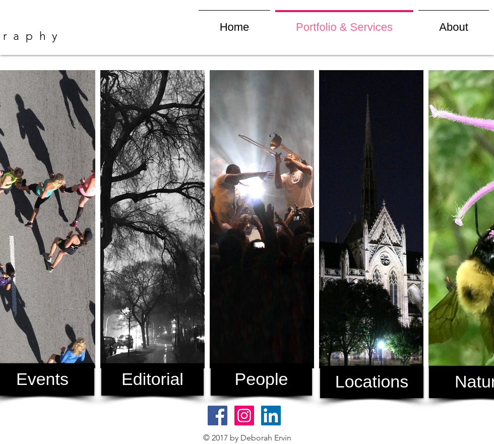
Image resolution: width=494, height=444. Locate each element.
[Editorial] (152, 379)
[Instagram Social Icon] (244, 415)
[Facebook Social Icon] (217, 415)
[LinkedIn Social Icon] (271, 415)
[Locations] (371, 382)
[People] (261, 379)
